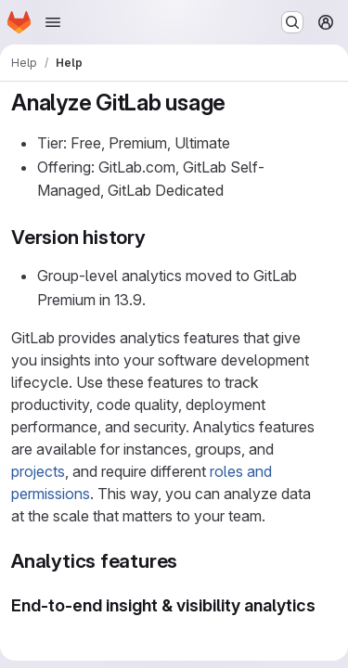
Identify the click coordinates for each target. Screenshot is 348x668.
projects (38, 471)
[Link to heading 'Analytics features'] (188, 560)
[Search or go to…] (292, 22)
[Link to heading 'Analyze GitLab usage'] (238, 102)
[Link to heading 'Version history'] (156, 237)
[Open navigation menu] (53, 22)
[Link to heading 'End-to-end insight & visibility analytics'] (20, 626)
